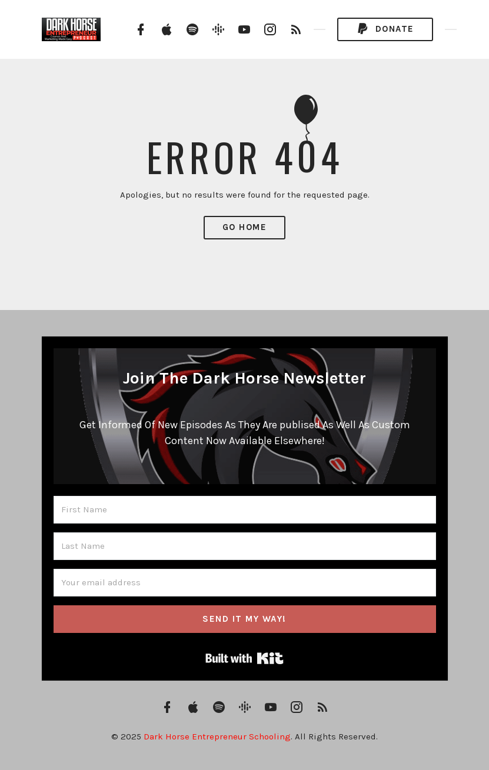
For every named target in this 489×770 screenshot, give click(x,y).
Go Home (244, 227)
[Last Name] (245, 546)
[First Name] (245, 510)
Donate (385, 29)
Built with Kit (244, 658)
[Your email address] (245, 582)
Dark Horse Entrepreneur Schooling (217, 736)
